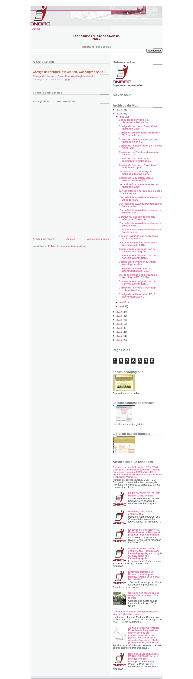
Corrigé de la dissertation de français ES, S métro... (140, 147)
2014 (119, 323)
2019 (119, 109)
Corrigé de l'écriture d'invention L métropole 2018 (138, 127)
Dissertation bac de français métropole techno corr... (135, 172)
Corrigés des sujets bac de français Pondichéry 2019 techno (143, 595)
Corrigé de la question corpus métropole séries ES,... (136, 179)
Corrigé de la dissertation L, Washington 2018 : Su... (135, 269)
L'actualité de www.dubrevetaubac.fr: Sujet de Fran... (140, 198)
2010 (119, 339)
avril (122, 306)
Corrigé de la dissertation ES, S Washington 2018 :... (137, 295)
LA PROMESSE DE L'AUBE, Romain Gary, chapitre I (144, 494)
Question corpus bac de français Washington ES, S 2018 (138, 276)
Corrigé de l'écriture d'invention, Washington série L (63, 76)
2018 (119, 113)
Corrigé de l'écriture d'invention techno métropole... (137, 166)
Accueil (36, 28)
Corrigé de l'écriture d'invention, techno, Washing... (137, 289)
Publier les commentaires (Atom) (67, 246)
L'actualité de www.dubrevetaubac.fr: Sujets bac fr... (140, 230)
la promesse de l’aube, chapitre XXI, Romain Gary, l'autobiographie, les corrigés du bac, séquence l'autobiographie (145, 553)
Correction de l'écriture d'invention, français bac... (139, 153)
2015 (119, 319)
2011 (119, 335)
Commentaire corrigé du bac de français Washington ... (137, 250)
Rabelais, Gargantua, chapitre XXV (140, 512)
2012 (119, 331)
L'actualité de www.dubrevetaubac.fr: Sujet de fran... (140, 211)
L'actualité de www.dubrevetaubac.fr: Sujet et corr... (140, 224)
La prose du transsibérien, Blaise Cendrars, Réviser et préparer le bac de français (144, 532)
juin (122, 116)
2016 (119, 315)
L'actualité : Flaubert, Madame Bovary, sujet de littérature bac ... (135, 612)
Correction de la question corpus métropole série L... (138, 140)
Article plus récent (43, 239)
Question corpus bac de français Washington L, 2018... (138, 243)
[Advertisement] (61, 210)
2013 (119, 327)
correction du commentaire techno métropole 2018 (139, 185)
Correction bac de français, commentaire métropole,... (135, 159)
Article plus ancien (98, 239)
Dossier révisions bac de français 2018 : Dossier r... (138, 237)
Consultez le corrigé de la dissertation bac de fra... (134, 121)
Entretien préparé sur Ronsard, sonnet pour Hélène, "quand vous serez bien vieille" (143, 575)
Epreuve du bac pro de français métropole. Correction (137, 218)
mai (121, 302)
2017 (119, 311)
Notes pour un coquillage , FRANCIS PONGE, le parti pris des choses (143, 656)
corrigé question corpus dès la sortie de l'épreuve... (140, 192)
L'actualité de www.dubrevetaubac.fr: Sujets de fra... (140, 205)
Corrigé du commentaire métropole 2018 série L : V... (139, 134)
